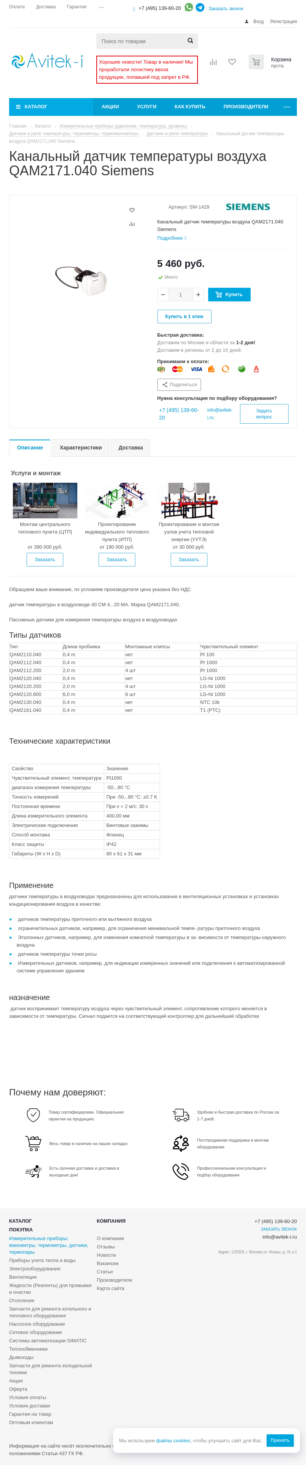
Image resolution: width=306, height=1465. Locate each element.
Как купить (190, 106)
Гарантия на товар (30, 1414)
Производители (246, 106)
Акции (110, 106)
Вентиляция (23, 1277)
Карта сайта (110, 1288)
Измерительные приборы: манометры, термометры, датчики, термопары (48, 1245)
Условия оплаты (27, 1397)
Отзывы (106, 1247)
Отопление (22, 1300)
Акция (16, 1381)
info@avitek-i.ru (279, 1237)
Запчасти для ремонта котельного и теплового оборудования (50, 1312)
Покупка (21, 1230)
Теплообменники (28, 1349)
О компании (110, 1238)
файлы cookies (173, 1440)
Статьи (105, 1272)
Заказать (45, 559)
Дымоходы (21, 1357)
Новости (106, 1255)
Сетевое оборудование (35, 1332)
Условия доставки (29, 1406)
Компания (111, 1221)
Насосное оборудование (37, 1324)
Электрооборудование (35, 1269)
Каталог (36, 106)
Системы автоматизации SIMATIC (48, 1340)
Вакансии (107, 1263)
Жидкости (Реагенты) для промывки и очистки (50, 1288)
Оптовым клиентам (31, 1422)
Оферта (18, 1389)
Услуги (147, 106)
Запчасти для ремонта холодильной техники (50, 1369)
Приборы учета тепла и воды (42, 1260)
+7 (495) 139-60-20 (160, 8)
